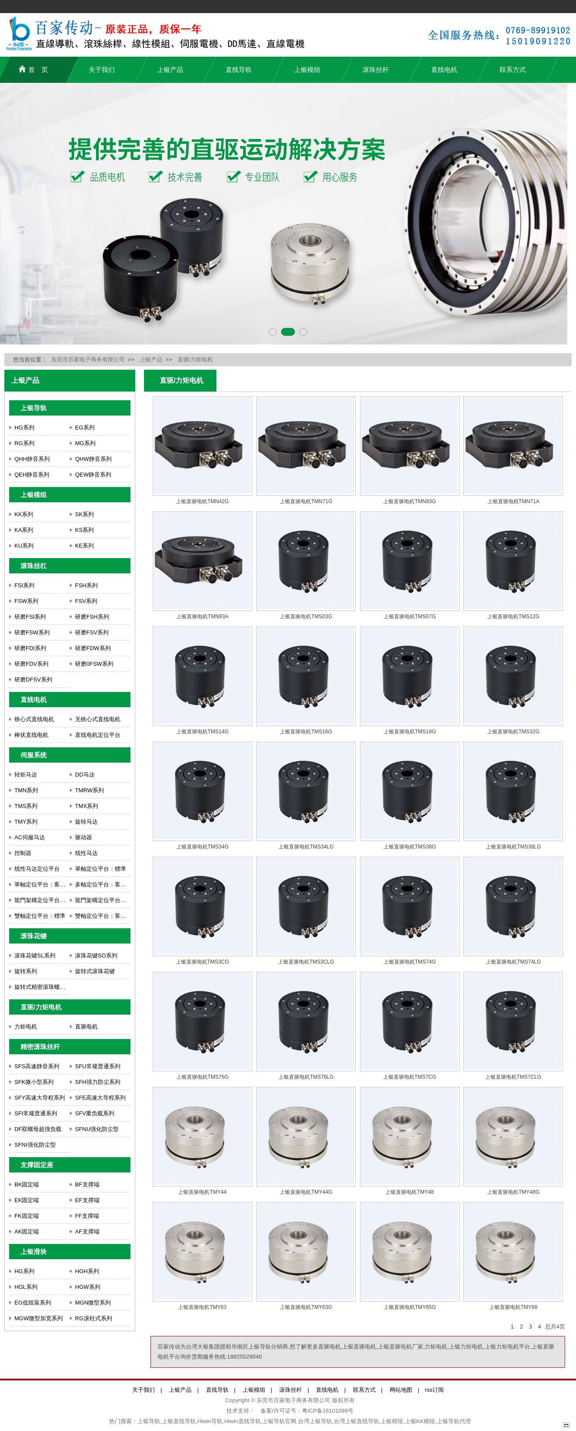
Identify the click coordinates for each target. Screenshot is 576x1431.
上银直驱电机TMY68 (513, 1307)
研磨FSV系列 (92, 632)
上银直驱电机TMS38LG (513, 847)
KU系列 (24, 545)
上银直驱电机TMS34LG (306, 847)
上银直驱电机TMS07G (410, 616)
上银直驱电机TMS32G (513, 732)
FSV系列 (86, 601)
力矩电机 (25, 1026)
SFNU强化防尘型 (97, 1129)
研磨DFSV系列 (33, 679)
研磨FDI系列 (30, 648)
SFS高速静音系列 (36, 1066)
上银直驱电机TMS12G (513, 616)
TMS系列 (26, 806)
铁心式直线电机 (34, 719)
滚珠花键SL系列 (34, 955)
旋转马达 (86, 821)
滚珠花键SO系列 (96, 955)
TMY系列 (26, 821)
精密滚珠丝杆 (40, 1046)
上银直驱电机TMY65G (410, 1307)
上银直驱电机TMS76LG (306, 1077)
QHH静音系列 (32, 459)
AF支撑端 (87, 1231)
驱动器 (83, 837)
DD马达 (85, 774)
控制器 (22, 853)
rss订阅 (434, 1390)
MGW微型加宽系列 (38, 1318)
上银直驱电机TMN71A (513, 501)
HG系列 (24, 427)
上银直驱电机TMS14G (202, 732)
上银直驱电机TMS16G (306, 732)
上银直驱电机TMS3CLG (306, 962)
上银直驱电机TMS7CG (409, 1077)
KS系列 (84, 530)
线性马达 (86, 853)
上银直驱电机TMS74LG (513, 962)
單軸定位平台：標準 (100, 868)
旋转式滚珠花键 (95, 971)
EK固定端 (26, 1200)
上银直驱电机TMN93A (202, 616)
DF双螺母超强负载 (38, 1129)
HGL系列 (26, 1287)
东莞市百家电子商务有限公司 (88, 359)
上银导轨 (34, 408)
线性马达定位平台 (37, 868)
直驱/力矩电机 (195, 359)
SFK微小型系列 (34, 1082)
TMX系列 (86, 806)
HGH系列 (87, 1271)
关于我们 (102, 69)
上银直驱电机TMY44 (202, 1192)
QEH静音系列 (31, 474)
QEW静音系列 (93, 474)
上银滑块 (34, 1251)
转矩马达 (25, 774)
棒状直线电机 (31, 735)
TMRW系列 (89, 790)
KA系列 (23, 530)
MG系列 (85, 443)
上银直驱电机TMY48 (409, 1192)
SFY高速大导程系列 (39, 1097)
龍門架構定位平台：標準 (42, 900)
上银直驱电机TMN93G (409, 501)
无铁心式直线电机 (97, 719)
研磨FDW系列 (93, 648)
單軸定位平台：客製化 (42, 884)
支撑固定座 (37, 1165)
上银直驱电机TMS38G (410, 847)
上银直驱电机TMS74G (410, 962)
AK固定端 (26, 1231)
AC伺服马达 (29, 837)
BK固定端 (26, 1184)
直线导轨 (239, 69)
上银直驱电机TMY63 (202, 1307)
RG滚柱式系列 (93, 1318)
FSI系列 (24, 585)
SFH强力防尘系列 (97, 1082)
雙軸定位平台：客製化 (102, 916)
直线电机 (444, 69)
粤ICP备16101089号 (328, 1410)
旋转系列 (25, 971)
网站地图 (401, 1390)
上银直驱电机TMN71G (306, 501)
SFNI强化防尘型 (35, 1144)
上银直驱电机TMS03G (306, 616)
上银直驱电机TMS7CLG (513, 1077)
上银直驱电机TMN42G (202, 501)
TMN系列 (26, 790)
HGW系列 (87, 1287)
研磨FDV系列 (31, 664)
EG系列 (85, 427)
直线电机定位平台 (97, 735)
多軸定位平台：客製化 (102, 884)
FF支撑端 (87, 1216)
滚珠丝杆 (376, 69)
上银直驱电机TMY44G (306, 1192)
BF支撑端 (87, 1184)
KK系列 (23, 514)
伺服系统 (34, 755)
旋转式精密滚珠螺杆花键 (42, 987)
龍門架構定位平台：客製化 (102, 900)
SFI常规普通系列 (35, 1113)
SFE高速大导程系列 (100, 1097)
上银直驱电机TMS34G (202, 847)
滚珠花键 (34, 936)
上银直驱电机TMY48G (513, 1192)
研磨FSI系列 (30, 616)
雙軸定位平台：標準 (39, 916)
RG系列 (24, 443)
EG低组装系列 (32, 1302)
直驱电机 (86, 1026)
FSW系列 (26, 601)
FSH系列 (86, 585)
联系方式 (513, 69)
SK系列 (84, 514)
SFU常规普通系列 (97, 1066)
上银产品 (170, 69)
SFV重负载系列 (94, 1113)
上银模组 (307, 69)
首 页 (33, 69)
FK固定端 (26, 1216)
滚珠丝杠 (34, 565)
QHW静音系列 (93, 459)
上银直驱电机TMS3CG (202, 962)
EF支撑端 (87, 1200)
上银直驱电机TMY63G (306, 1307)
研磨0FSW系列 (94, 664)
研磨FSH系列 (92, 616)
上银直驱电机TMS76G (202, 1077)
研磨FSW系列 (32, 632)
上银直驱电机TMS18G (410, 732)
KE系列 (84, 545)
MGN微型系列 (93, 1302)
